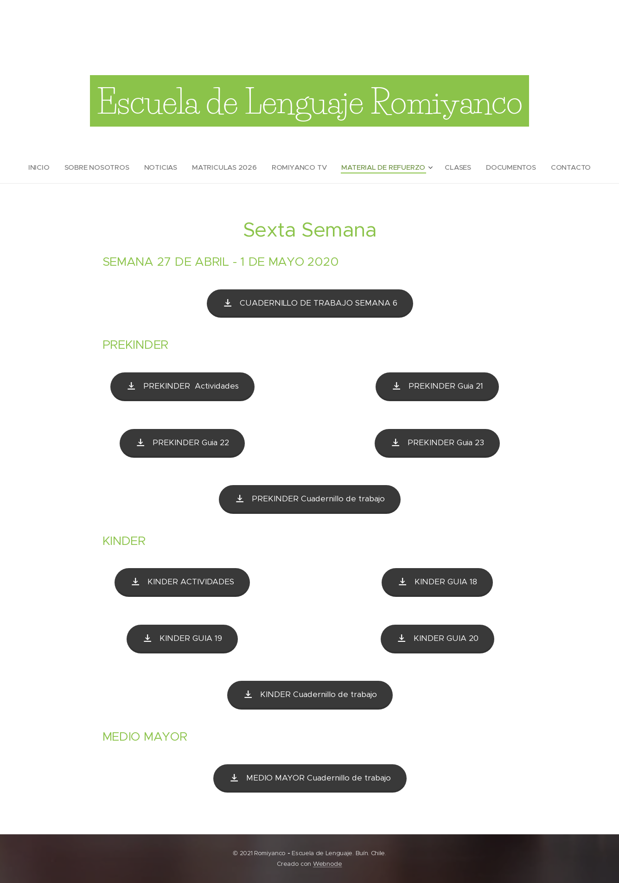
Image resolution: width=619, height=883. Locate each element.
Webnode (327, 864)
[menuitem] (44, 167)
